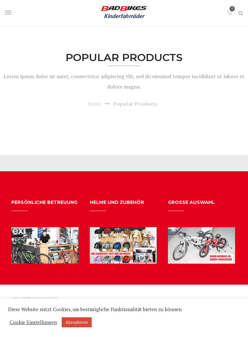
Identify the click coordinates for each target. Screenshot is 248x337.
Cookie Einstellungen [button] (33, 322)
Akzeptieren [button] (77, 322)
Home (94, 103)
